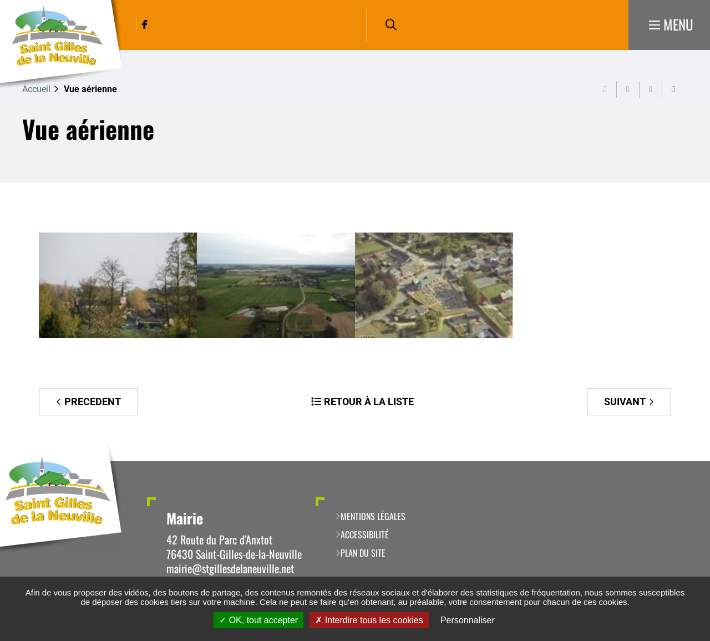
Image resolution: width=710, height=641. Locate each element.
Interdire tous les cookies (369, 620)
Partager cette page (673, 89)
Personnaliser (467, 620)
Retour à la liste (369, 401)
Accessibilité (365, 534)
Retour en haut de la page (685, 461)
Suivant (625, 401)
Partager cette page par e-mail (651, 89)
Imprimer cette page (605, 89)
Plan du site (363, 553)
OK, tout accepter (258, 620)
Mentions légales (373, 516)
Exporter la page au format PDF (628, 89)
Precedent (92, 401)
